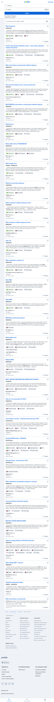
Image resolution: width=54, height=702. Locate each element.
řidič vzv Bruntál (23, 630)
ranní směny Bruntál (38, 630)
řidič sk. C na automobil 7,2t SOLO (16, 399)
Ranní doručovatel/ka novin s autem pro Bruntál (20, 85)
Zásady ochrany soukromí (7, 693)
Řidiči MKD (9, 299)
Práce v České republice (8, 678)
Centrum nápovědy (6, 676)
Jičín (7, 628)
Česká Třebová (9, 636)
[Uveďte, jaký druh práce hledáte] (27, 5)
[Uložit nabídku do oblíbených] (47, 26)
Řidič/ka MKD (10, 359)
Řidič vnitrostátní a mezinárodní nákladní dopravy (21, 65)
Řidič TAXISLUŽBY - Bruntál (14, 562)
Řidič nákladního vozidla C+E (14, 260)
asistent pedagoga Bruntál (40, 628)
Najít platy (37, 676)
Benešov (7, 624)
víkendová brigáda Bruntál (40, 624)
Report (45, 41)
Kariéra (3, 674)
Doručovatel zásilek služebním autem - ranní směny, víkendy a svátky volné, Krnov (25, 46)
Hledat (27, 13)
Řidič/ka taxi (9, 124)
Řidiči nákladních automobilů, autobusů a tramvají (21, 481)
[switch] (47, 21)
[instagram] (5, 683)
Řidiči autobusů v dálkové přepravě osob (18, 202)
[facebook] (2, 683)
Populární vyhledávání (40, 669)
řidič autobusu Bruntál (25, 624)
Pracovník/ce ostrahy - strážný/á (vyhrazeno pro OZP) (22, 418)
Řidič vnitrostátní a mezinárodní (16, 599)
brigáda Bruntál (37, 620)
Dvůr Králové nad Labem (11, 634)
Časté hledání (10, 615)
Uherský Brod (9, 620)
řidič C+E (8, 240)
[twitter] (9, 683)
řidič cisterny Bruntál (24, 638)
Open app (50, 2)
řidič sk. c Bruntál (24, 620)
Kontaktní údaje (5, 672)
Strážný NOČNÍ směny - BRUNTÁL (16, 438)
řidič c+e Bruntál (23, 636)
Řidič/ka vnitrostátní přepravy (15, 183)
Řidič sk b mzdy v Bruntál (39, 640)
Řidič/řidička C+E (11, 337)
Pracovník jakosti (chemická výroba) (17, 501)
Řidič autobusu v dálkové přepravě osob (18, 222)
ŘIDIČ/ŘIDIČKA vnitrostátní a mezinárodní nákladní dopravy (24, 104)
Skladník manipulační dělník (14, 582)
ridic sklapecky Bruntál (25, 632)
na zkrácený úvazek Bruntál (40, 636)
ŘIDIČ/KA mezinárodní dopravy (15, 318)
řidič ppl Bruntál (23, 628)
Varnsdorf (8, 638)
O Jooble (4, 669)
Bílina (7, 622)
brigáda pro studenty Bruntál (40, 622)
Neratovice (8, 630)
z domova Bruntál (38, 626)
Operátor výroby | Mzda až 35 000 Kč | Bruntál (20, 540)
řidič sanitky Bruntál (24, 626)
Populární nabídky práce (11, 645)
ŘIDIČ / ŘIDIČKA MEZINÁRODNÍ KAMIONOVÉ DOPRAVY (22, 379)
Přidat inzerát (22, 669)
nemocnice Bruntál (38, 638)
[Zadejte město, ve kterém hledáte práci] (27, 9)
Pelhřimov (8, 632)
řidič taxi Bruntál (23, 634)
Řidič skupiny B (10, 26)
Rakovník (8, 626)
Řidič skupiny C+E (11, 163)
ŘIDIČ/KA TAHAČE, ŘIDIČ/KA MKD (16, 521)
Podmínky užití (4, 690)
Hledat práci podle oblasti (11, 647)
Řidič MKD (9, 280)
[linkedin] (12, 683)
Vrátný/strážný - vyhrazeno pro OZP (17, 460)
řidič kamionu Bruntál (24, 622)
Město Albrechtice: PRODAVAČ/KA (16, 144)
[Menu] (2, 2)
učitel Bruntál (37, 632)
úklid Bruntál (37, 634)
